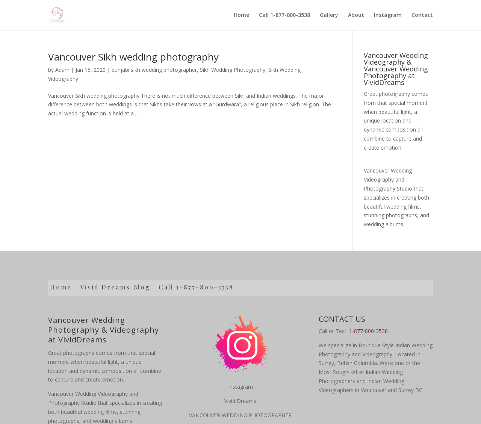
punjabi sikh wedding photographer (154, 69)
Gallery (329, 15)
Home (241, 15)
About (356, 15)
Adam (62, 69)
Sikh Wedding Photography (232, 69)
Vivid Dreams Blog (115, 288)
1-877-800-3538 (368, 331)
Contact (422, 15)
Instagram (388, 15)
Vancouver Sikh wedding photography (133, 57)
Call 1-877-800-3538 (284, 15)
